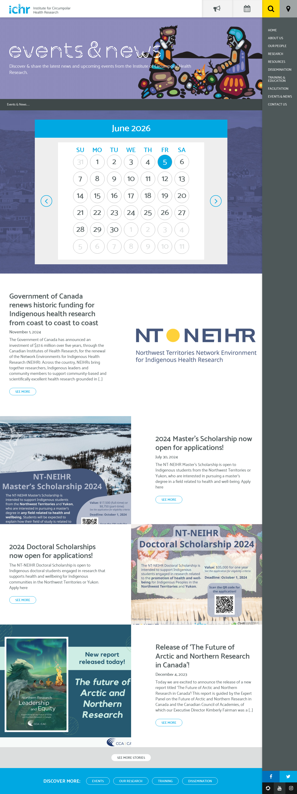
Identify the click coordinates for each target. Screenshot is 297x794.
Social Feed (217, 8)
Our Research (130, 781)
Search (271, 8)
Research (275, 54)
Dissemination (279, 70)
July (216, 201)
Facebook (271, 776)
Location (288, 8)
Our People (277, 46)
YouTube (279, 788)
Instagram (291, 788)
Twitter (288, 776)
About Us (275, 38)
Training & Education (277, 79)
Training (165, 781)
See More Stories (131, 758)
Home (272, 30)
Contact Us (277, 104)
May (46, 201)
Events (98, 781)
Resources (276, 62)
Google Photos (268, 788)
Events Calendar (247, 8)
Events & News (280, 96)
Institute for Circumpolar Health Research (40, 8)
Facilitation (278, 89)
